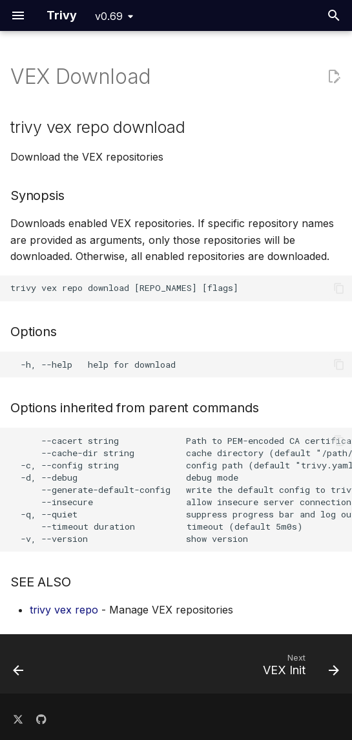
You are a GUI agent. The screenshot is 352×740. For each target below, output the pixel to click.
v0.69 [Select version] (109, 16)
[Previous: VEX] (19, 668)
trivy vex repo (64, 609)
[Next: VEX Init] (298, 668)
